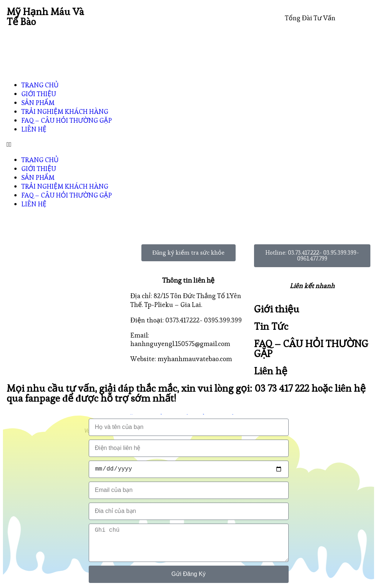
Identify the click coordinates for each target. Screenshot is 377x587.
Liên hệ (270, 370)
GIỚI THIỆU (38, 94)
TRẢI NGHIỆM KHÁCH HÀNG (64, 111)
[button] (188, 144)
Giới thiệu (276, 309)
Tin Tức (271, 326)
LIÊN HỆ (33, 129)
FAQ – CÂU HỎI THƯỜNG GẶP (66, 120)
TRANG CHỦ (40, 85)
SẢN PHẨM (37, 102)
